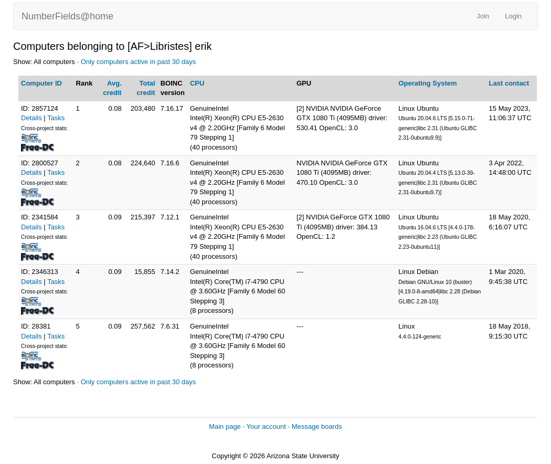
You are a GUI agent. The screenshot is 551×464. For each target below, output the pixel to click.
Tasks (56, 118)
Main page (225, 426)
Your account (265, 426)
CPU (197, 83)
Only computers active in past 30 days (138, 62)
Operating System (427, 83)
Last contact (509, 83)
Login (513, 16)
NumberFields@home (67, 16)
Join (482, 16)
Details (31, 118)
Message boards (317, 426)
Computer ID (41, 83)
